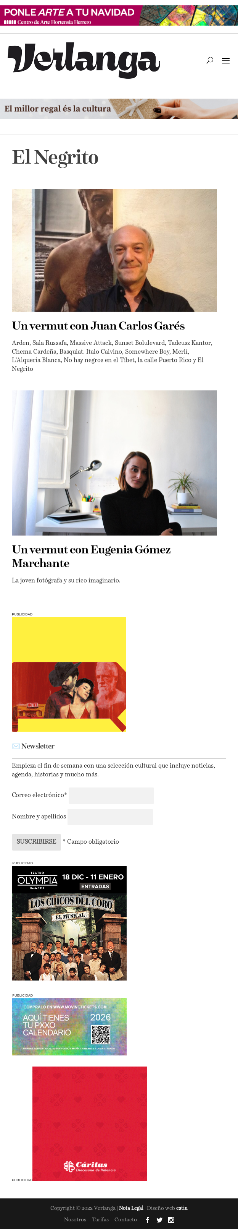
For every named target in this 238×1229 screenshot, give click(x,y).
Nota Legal (132, 1208)
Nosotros (75, 1220)
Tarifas (100, 1220)
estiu (182, 1208)
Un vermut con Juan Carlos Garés (98, 326)
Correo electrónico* (40, 795)
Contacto (125, 1220)
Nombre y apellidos (39, 817)
